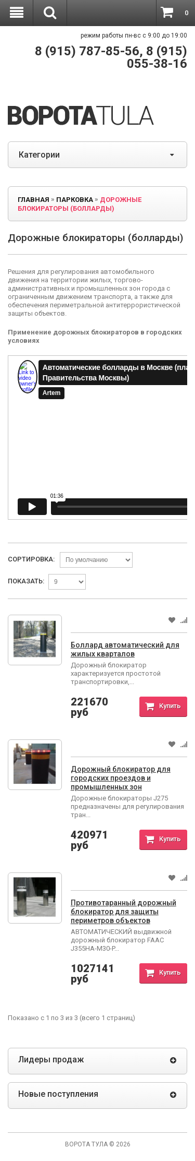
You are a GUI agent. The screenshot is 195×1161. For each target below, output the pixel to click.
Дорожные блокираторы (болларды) (79, 204)
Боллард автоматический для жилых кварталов (125, 649)
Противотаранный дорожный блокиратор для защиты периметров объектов (123, 912)
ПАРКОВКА (74, 200)
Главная (33, 200)
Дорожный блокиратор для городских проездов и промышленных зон (121, 778)
